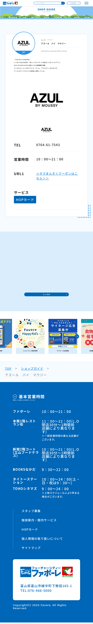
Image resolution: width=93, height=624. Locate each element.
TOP (8, 368)
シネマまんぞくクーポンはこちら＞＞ (55, 176)
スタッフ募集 (32, 511)
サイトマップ (32, 549)
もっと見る (46, 295)
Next (77, 337)
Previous (16, 337)
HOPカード (31, 530)
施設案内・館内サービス (41, 520)
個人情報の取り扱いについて (44, 539)
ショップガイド (34, 368)
